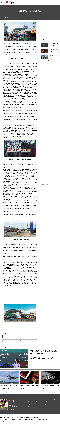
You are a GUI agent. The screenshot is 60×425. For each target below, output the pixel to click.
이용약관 (21, 417)
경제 (36, 399)
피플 (36, 404)
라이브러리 (46, 403)
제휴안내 (15, 417)
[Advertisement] (14, 295)
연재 (44, 399)
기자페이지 (46, 404)
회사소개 (4, 417)
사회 (28, 401)
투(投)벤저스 (44, 39)
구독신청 (53, 401)
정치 (28, 399)
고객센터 (18, 417)
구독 (49, 39)
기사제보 (53, 399)
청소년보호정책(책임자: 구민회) (34, 417)
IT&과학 (37, 403)
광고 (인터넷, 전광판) (10, 417)
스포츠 (29, 404)
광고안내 (53, 403)
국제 (36, 401)
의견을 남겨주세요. (7, 336)
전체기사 (29, 406)
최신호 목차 (46, 401)
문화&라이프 (30, 403)
